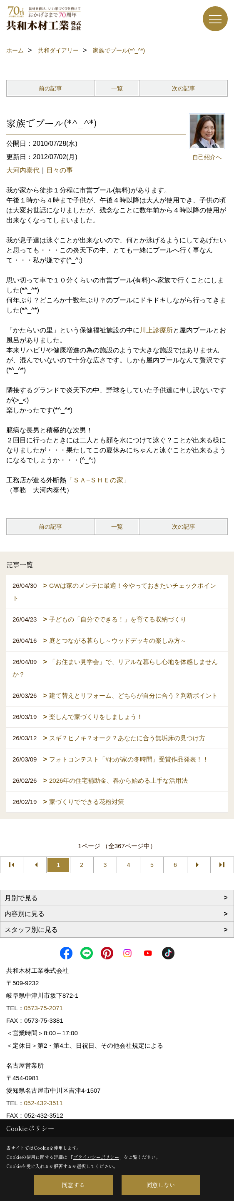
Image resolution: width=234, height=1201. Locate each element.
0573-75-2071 (43, 1007)
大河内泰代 (23, 170)
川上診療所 (156, 330)
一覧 (117, 88)
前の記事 (50, 88)
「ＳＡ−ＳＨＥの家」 (98, 480)
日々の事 (59, 170)
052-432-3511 (44, 1102)
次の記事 (183, 88)
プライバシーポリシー (96, 1157)
